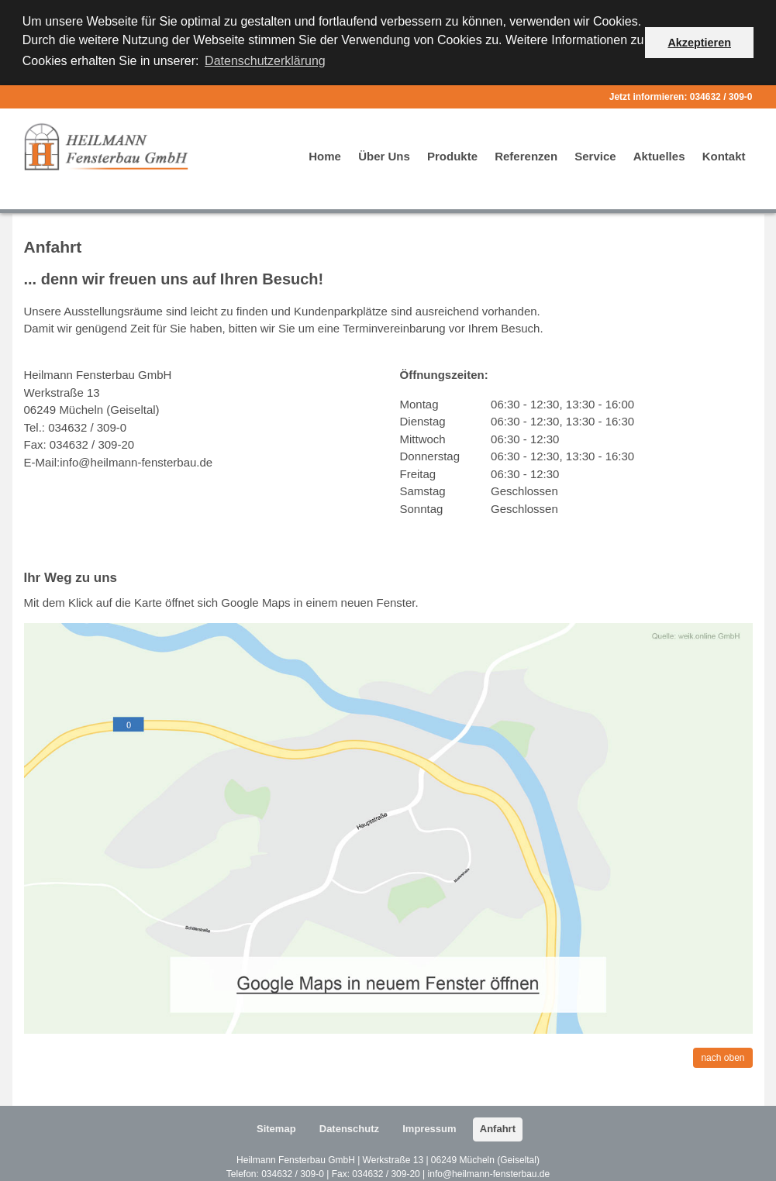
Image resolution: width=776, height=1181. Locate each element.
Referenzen (526, 154)
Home (325, 154)
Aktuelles (659, 154)
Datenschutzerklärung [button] (265, 60)
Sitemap (276, 1127)
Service (595, 154)
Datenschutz (349, 1127)
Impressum (429, 1127)
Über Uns (384, 154)
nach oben (722, 1056)
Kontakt (724, 154)
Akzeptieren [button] (699, 42)
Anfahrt (498, 1127)
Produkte (452, 154)
